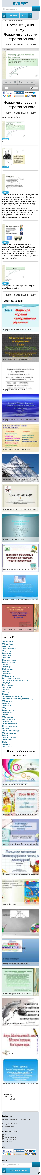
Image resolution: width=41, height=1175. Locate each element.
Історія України (9, 644)
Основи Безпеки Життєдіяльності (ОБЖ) (18, 699)
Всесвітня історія (10, 662)
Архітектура (8, 651)
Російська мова (9, 719)
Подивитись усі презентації (9, 1097)
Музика (6, 689)
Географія (7, 664)
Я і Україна (8, 747)
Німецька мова (9, 692)
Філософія (8, 740)
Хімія (6, 742)
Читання (7, 744)
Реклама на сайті (11, 1139)
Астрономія (8, 653)
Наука (6, 694)
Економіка (7, 674)
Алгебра (7, 646)
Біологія (7, 658)
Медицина (8, 687)
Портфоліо (8, 705)
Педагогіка (8, 701)
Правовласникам (11, 1137)
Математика (8, 685)
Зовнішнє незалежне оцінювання (16, 680)
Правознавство (9, 708)
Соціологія (8, 721)
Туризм (6, 728)
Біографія (7, 655)
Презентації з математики (16, 20)
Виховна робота (10, 660)
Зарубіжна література (12, 678)
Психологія (8, 712)
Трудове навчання (10, 726)
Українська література (12, 731)
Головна (4, 20)
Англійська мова (10, 649)
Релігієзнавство (9, 717)
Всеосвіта (8, 1141)
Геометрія (7, 667)
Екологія (7, 671)
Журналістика (9, 676)
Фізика (6, 735)
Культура (7, 683)
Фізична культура (10, 737)
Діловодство (8, 669)
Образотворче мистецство (13, 696)
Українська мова (10, 733)
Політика (7, 703)
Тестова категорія (10, 724)
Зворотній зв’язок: (17, 1119)
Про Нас (8, 1135)
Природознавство (10, 710)
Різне (6, 715)
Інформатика (8, 642)
